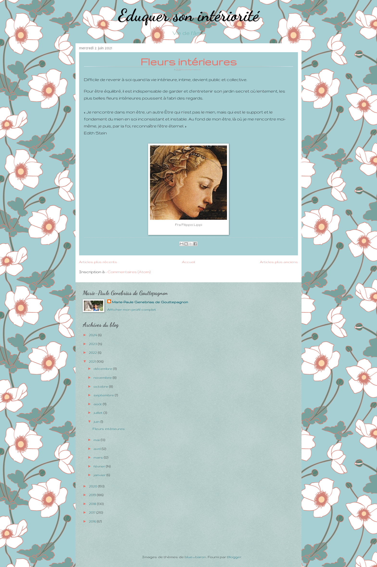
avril (98, 449)
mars (99, 457)
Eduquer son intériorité (188, 15)
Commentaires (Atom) (129, 272)
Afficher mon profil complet (131, 309)
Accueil (188, 262)
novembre (103, 377)
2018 (93, 504)
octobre (101, 386)
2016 (93, 521)
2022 (93, 352)
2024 (93, 335)
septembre (104, 395)
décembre (103, 369)
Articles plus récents (98, 262)
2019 (93, 495)
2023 (93, 344)
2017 (92, 512)
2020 (93, 486)
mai (97, 440)
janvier (100, 475)
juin (97, 421)
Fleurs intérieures (188, 61)
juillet (99, 413)
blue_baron (195, 557)
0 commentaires (191, 69)
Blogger (234, 557)
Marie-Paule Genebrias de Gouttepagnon (150, 302)
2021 (93, 361)
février (100, 466)
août (98, 404)
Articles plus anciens (279, 262)
